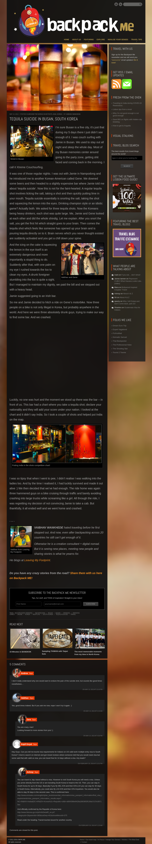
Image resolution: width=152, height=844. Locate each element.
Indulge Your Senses (118, 40)
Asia (54, 114)
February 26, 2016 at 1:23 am (91, 825)
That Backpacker (120, 341)
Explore (101, 40)
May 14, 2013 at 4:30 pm (94, 735)
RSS (120, 4)
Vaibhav (25, 697)
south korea (48, 614)
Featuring (89, 40)
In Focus (101, 839)
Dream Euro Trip (119, 326)
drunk (19, 614)
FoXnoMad (117, 333)
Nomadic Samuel (120, 337)
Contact (84, 841)
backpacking (40, 612)
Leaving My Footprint (37, 560)
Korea (59, 114)
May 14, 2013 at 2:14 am (94, 710)
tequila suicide (62, 614)
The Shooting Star (120, 349)
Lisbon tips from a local (122, 109)
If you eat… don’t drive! (130, 275)
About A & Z (128, 293)
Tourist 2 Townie (119, 352)
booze (50, 612)
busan (58, 612)
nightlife (36, 614)
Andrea (24, 673)
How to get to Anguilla (122, 126)
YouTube (116, 4)
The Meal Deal (134, 839)
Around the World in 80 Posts (40, 114)
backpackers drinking (24, 612)
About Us (76, 40)
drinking (66, 612)
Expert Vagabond (120, 329)
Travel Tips (136, 40)
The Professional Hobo (122, 345)
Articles (124, 839)
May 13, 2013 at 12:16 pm (93, 689)
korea (27, 614)
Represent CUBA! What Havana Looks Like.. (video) (128, 281)
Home (66, 40)
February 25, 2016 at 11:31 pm (91, 763)
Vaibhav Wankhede (73, 114)
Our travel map (91, 839)
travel (73, 614)
